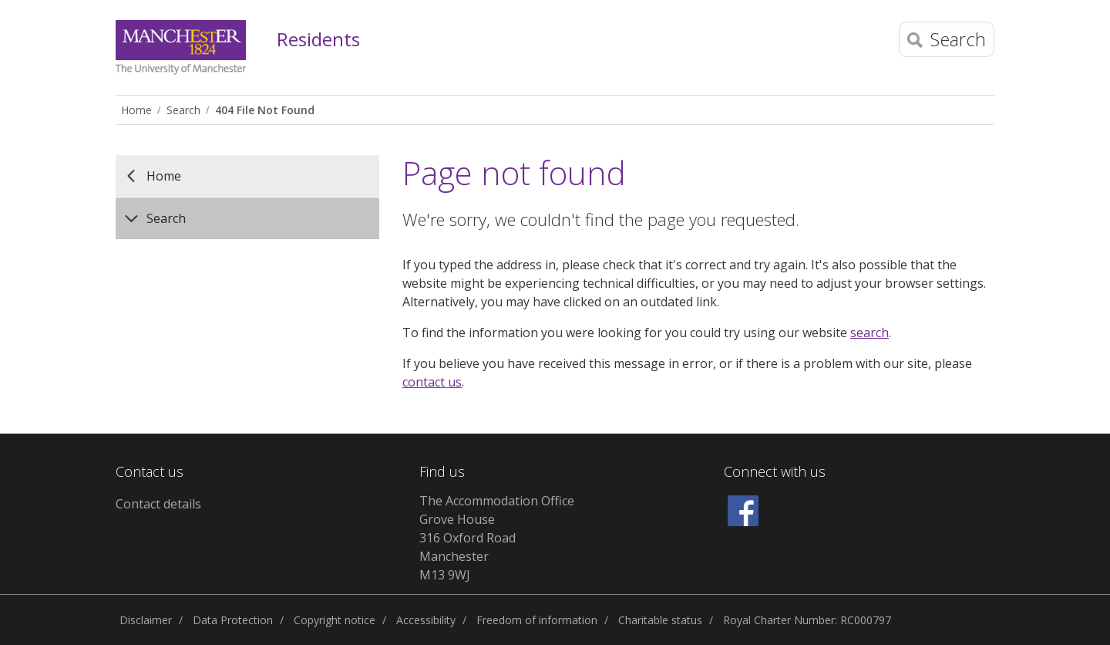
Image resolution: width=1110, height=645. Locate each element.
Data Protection (233, 620)
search (869, 332)
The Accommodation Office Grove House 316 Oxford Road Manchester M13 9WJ (496, 537)
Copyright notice (334, 620)
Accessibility (426, 620)
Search (183, 110)
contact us (432, 381)
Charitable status (660, 620)
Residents (318, 40)
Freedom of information (536, 620)
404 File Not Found (264, 110)
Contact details (158, 503)
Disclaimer (145, 620)
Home (136, 110)
